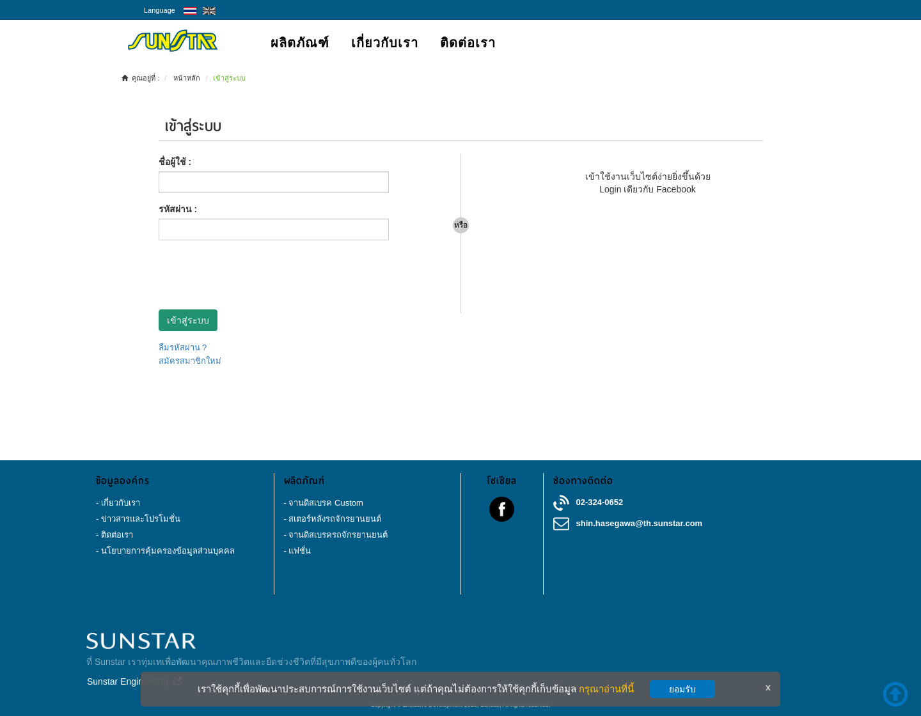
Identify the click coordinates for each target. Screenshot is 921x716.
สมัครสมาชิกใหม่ (190, 361)
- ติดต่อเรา (114, 535)
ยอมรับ (682, 689)
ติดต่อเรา (468, 43)
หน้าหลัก (186, 78)
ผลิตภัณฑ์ (300, 43)
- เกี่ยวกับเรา (118, 503)
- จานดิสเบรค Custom (323, 503)
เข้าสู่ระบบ (188, 320)
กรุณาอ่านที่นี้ (606, 688)
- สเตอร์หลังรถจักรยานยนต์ (333, 519)
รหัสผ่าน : (178, 209)
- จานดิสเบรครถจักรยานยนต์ (336, 535)
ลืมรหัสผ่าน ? (183, 347)
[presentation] (256, 275)
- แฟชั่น (297, 551)
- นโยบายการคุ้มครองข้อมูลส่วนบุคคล (165, 551)
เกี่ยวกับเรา (384, 43)
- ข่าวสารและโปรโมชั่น (138, 519)
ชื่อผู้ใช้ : (175, 162)
